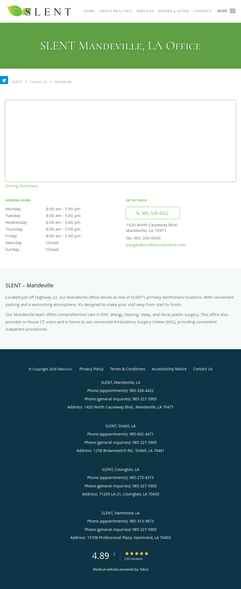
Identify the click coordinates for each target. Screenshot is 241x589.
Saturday (52, 242)
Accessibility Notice (169, 368)
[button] (233, 11)
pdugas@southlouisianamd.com (156, 244)
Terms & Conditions (127, 368)
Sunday (52, 249)
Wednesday (52, 222)
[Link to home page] (39, 11)
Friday (52, 235)
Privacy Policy (91, 368)
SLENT (17, 81)
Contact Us (38, 81)
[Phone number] (153, 213)
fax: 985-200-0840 (143, 238)
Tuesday (52, 215)
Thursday (52, 229)
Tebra (143, 569)
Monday (52, 208)
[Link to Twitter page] (4, 80)
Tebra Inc (65, 369)
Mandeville (63, 81)
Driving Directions (21, 185)
